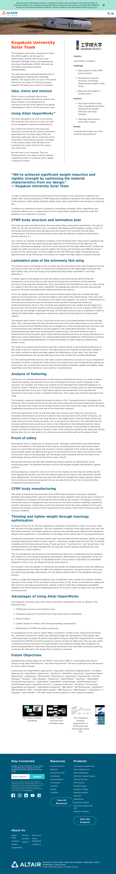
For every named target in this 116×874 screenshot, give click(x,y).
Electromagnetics (81, 773)
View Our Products (85, 820)
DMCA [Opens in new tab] (97, 862)
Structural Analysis (81, 802)
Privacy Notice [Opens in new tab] (58, 862)
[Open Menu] (112, 13)
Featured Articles (57, 773)
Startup (53, 789)
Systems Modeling (81, 811)
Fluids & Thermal (80, 779)
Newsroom (36, 835)
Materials (77, 796)
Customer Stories (57, 766)
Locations (15, 841)
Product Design (80, 786)
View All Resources (61, 802)
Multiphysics (79, 799)
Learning (54, 786)
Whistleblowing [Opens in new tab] (47, 864)
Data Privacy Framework (73, 862)
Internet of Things (81, 789)
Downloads (55, 776)
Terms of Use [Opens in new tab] (47, 862)
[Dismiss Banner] (104, 5)
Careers (14, 844)
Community (55, 783)
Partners (25, 835)
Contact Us (36, 844)
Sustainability (17, 847)
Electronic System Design (84, 776)
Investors (25, 838)
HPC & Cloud (79, 783)
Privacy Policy (28, 790)
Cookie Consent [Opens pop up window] (60, 864)
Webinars (54, 769)
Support (25, 842)
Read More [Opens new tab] (92, 7)
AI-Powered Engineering (84, 766)
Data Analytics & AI (82, 769)
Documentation (56, 779)
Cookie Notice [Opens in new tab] (88, 862)
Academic (54, 792)
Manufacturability (81, 792)
